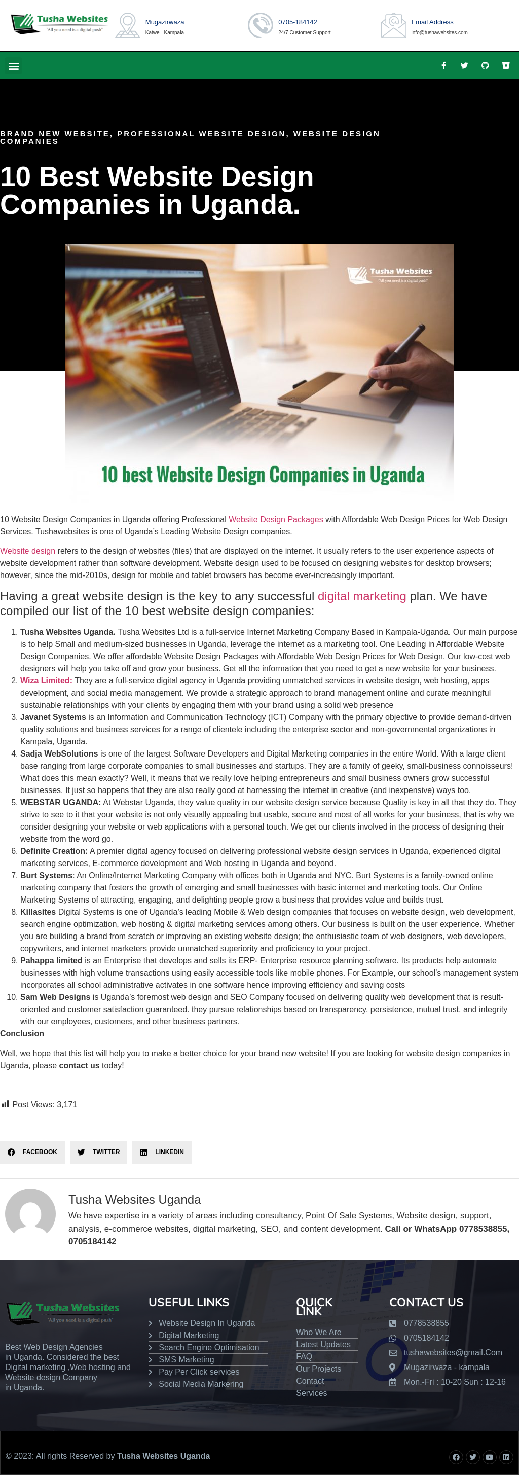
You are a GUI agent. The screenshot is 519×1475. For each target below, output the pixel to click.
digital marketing (362, 596)
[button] (13, 65)
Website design (27, 551)
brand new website (55, 133)
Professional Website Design (201, 133)
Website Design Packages (276, 519)
